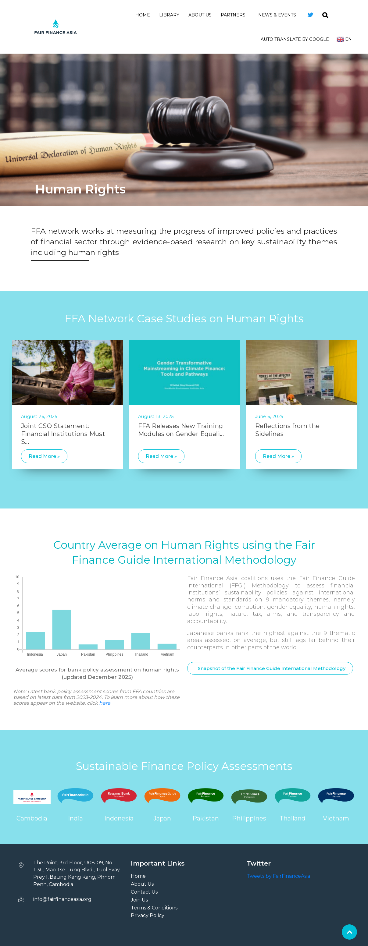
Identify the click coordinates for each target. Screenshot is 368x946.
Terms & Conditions (154, 908)
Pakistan (205, 818)
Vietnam (336, 818)
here (104, 703)
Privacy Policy (147, 915)
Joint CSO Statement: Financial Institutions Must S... (63, 433)
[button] (270, 668)
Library (169, 15)
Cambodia (31, 818)
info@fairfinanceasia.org (62, 899)
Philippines (249, 818)
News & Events (279, 15)
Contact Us (144, 892)
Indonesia (119, 818)
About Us (200, 15)
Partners (235, 15)
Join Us (139, 900)
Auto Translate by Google (295, 39)
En (344, 39)
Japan (162, 818)
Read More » (44, 456)
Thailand (292, 818)
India (75, 818)
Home (142, 15)
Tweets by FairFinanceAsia (278, 876)
